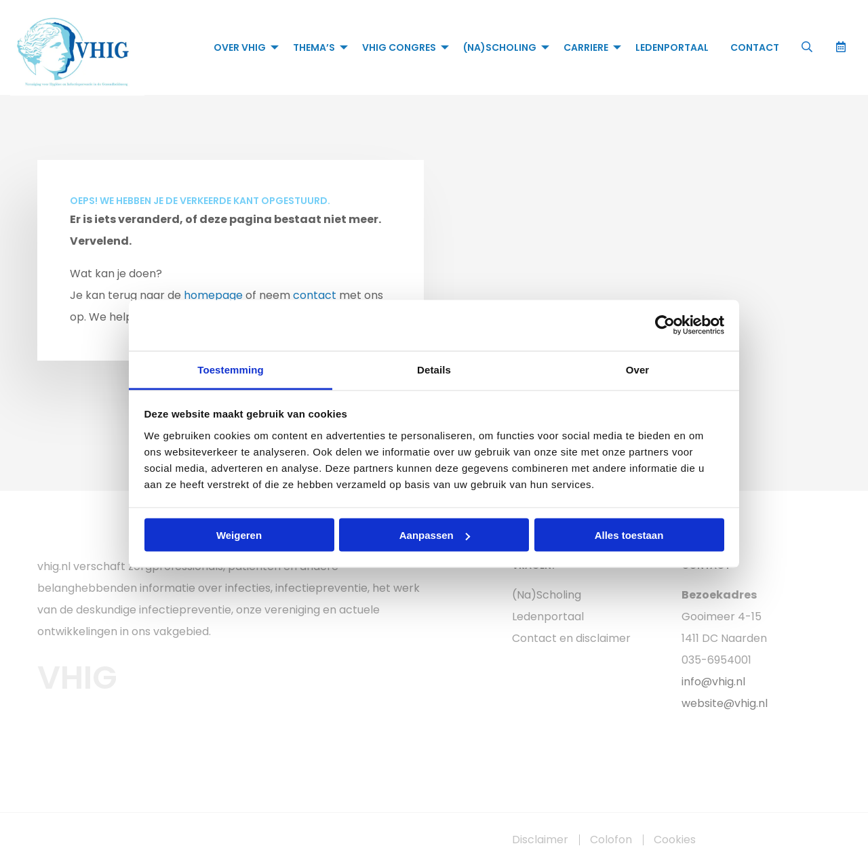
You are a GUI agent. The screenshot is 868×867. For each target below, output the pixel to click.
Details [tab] (434, 369)
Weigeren (239, 535)
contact (314, 295)
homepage (213, 295)
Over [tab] (638, 369)
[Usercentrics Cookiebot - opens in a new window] (665, 325)
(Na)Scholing (499, 47)
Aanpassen (434, 535)
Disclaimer (540, 839)
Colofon (611, 839)
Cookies (675, 839)
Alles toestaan (629, 535)
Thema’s (314, 47)
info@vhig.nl (713, 681)
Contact (754, 47)
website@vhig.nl (725, 703)
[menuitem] (242, 47)
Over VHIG (240, 47)
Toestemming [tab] (230, 369)
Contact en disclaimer (571, 638)
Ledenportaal (672, 47)
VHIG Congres (399, 47)
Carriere (586, 47)
